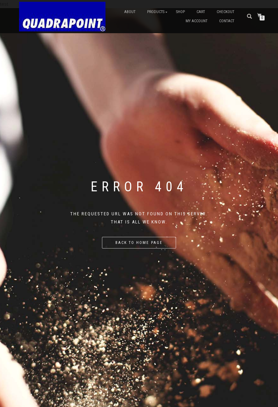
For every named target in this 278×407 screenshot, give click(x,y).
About (129, 12)
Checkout (225, 12)
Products (155, 12)
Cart (201, 12)
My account (196, 21)
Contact (226, 21)
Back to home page (139, 242)
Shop (180, 12)
